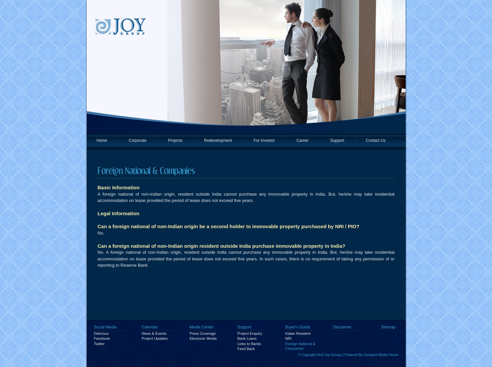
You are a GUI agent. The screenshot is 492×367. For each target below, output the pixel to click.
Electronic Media (203, 338)
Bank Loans (247, 338)
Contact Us (375, 140)
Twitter (99, 344)
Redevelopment (218, 140)
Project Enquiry (250, 333)
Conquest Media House (380, 355)
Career (302, 140)
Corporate (138, 140)
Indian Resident (298, 333)
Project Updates (155, 338)
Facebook (102, 338)
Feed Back (246, 349)
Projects (175, 140)
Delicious (101, 333)
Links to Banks (249, 344)
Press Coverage (203, 333)
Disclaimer (342, 327)
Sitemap (388, 327)
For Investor (264, 140)
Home (102, 140)
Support (337, 140)
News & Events (154, 333)
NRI (288, 338)
